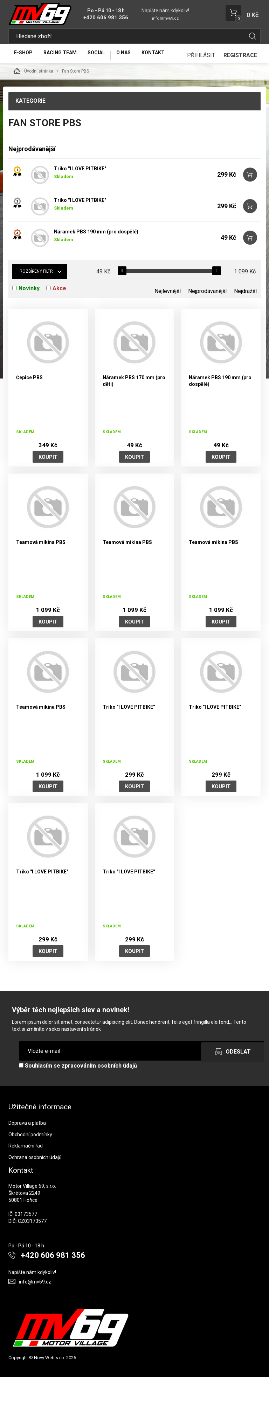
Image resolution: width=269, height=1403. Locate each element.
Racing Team (67, 58)
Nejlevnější (167, 317)
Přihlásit (201, 81)
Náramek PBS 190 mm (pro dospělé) (96, 257)
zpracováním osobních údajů (99, 1091)
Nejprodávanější (207, 317)
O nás (140, 58)
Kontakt (174, 58)
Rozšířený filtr (36, 297)
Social (108, 58)
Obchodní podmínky (30, 1160)
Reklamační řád (25, 1171)
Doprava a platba (27, 1149)
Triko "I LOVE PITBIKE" (80, 194)
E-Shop (25, 58)
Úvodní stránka (33, 96)
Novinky (29, 314)
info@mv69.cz (165, 18)
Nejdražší (245, 317)
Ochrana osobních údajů (35, 1183)
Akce (59, 314)
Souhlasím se (78, 1091)
